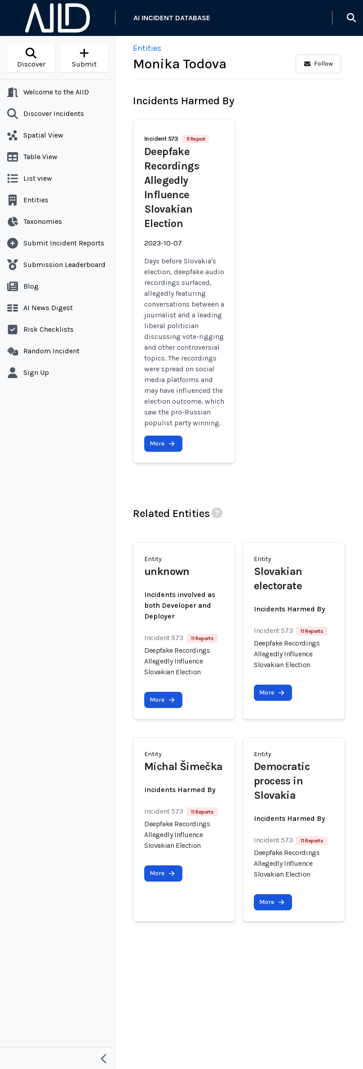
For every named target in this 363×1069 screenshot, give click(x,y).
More (162, 443)
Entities (147, 48)
